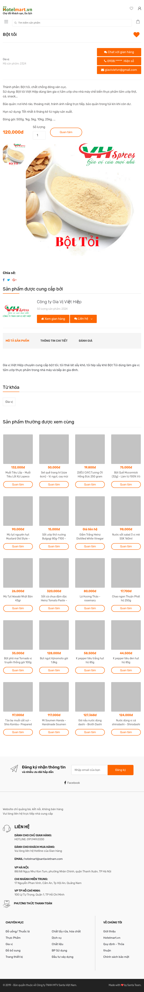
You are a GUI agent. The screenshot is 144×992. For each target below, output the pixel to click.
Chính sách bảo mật (116, 957)
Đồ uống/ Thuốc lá (18, 931)
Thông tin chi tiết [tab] (54, 340)
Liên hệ (81, 318)
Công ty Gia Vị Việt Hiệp (59, 301)
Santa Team (134, 985)
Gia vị (6, 59)
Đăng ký (120, 770)
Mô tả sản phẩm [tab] (17, 340)
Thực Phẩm (13, 937)
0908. (119, 61)
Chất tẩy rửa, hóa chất (66, 931)
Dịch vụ (57, 937)
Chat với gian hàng (119, 52)
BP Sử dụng (59, 950)
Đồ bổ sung (13, 950)
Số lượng (39, 127)
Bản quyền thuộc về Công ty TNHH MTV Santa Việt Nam (44, 985)
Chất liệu (57, 944)
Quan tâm (66, 132)
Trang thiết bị (14, 957)
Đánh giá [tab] (85, 340)
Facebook (72, 783)
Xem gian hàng (53, 319)
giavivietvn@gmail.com (119, 70)
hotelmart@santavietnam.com (43, 859)
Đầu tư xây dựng (62, 957)
